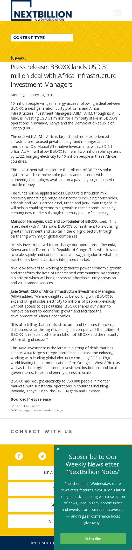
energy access (29, 410)
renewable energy (51, 410)
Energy (35, 406)
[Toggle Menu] (118, 12)
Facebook (22, 455)
